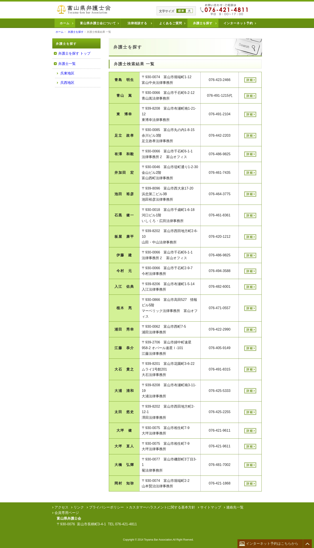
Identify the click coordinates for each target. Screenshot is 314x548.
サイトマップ (210, 507)
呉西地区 (67, 82)
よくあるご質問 (170, 23)
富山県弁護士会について (98, 23)
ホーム (65, 23)
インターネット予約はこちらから (268, 543)
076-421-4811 (126, 524)
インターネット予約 (238, 23)
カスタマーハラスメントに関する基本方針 (162, 507)
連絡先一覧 (235, 507)
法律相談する (137, 23)
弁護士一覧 (67, 63)
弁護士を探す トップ (74, 53)
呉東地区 (67, 73)
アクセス (61, 507)
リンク (78, 507)
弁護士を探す (203, 23)
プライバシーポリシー (106, 507)
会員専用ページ (67, 513)
